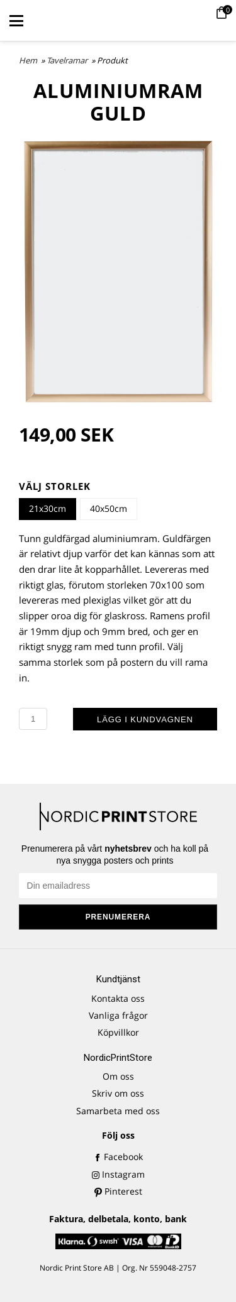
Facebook (118, 1157)
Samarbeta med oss (118, 1111)
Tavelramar (68, 60)
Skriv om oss (118, 1093)
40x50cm (108, 508)
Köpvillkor (118, 1032)
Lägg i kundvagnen (145, 719)
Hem (28, 60)
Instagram (118, 1174)
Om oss (118, 1076)
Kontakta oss (118, 998)
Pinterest (118, 1191)
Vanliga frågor (118, 1015)
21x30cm (47, 508)
